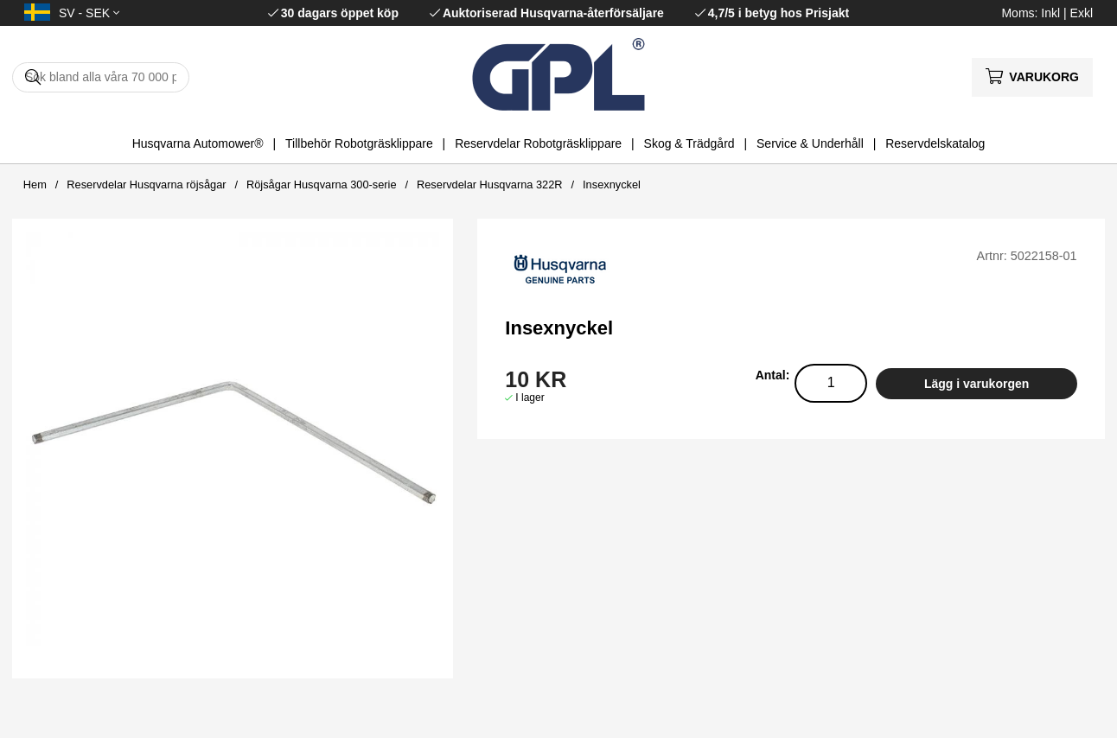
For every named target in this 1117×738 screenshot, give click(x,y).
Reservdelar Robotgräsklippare (538, 143)
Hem (35, 184)
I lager (529, 397)
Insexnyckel (612, 184)
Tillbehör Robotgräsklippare (359, 143)
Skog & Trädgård (689, 143)
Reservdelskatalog (935, 143)
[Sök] (100, 77)
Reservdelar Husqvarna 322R (490, 184)
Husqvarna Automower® (198, 143)
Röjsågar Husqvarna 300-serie (321, 184)
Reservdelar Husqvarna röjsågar (146, 184)
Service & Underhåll (810, 143)
